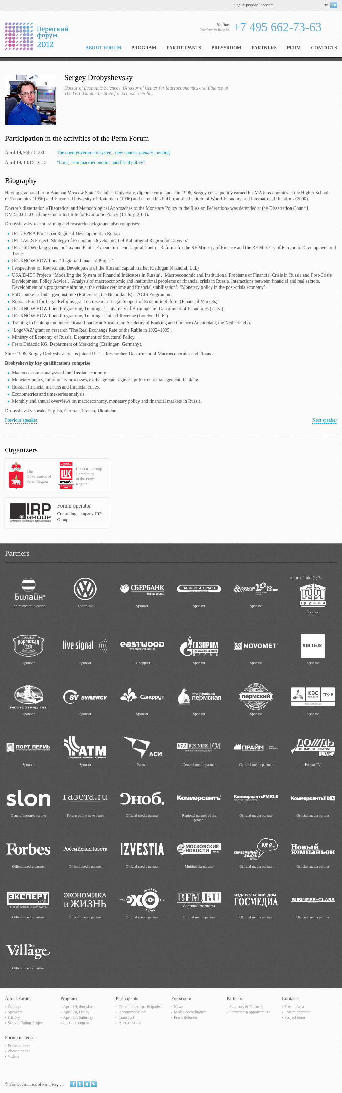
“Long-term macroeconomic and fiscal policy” (101, 162)
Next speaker (324, 420)
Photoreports (18, 1051)
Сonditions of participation (140, 1006)
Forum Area (294, 1006)
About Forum (103, 48)
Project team (295, 1017)
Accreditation (130, 1022)
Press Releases (186, 1017)
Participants (184, 48)
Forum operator (297, 1012)
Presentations (18, 1045)
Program (143, 48)
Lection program (76, 1022)
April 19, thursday (78, 1006)
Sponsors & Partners (246, 1006)
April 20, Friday (76, 1012)
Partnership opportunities (249, 1012)
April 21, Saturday (78, 1017)
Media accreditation (190, 1012)
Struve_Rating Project (26, 1022)
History (14, 1017)
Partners (264, 48)
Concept (14, 1006)
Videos (13, 1056)
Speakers (15, 1012)
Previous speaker (21, 420)
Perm (294, 48)
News (178, 1006)
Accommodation (132, 1012)
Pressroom (226, 48)
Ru (326, 5)
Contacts (324, 48)
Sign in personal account (253, 5)
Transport (126, 1017)
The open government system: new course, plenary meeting (113, 152)
